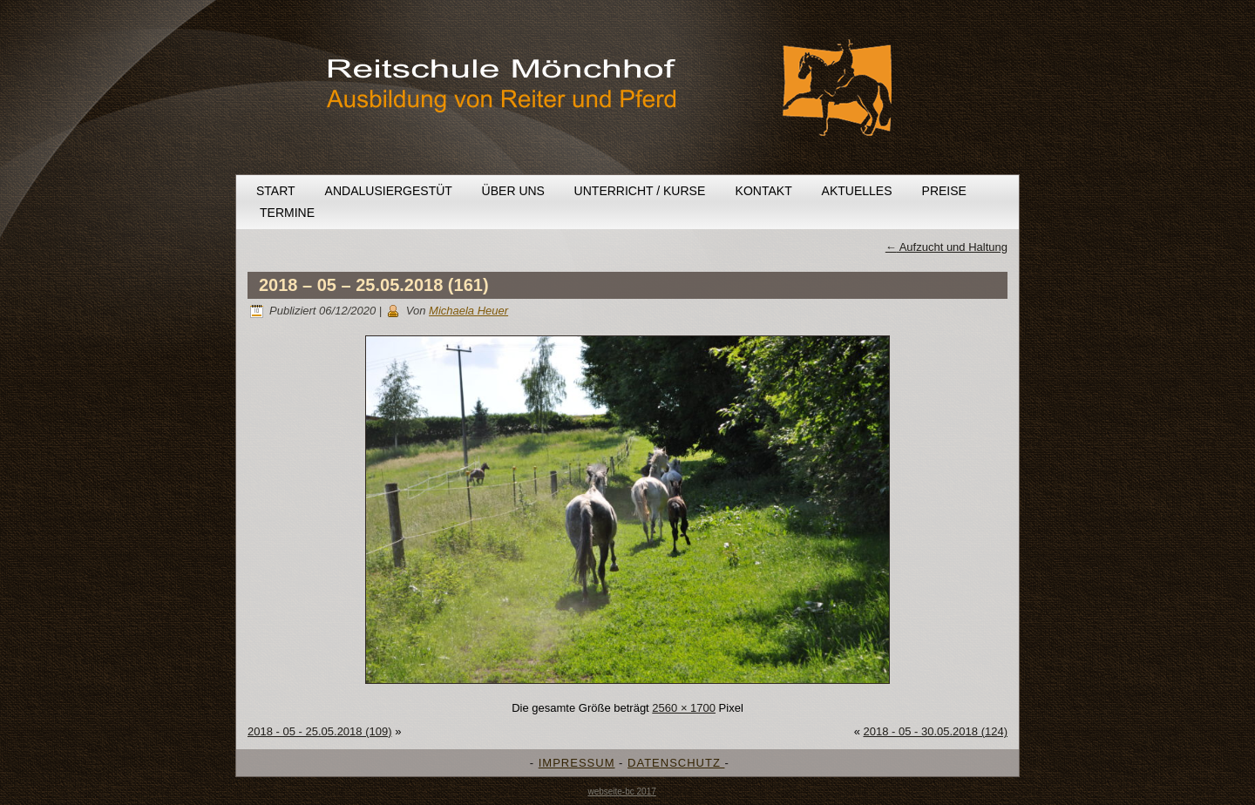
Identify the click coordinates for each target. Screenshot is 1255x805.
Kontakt (764, 191)
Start (275, 191)
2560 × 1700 (684, 707)
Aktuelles (857, 191)
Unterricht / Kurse (640, 191)
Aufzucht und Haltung (946, 247)
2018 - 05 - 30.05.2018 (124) (935, 731)
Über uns (513, 191)
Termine (287, 213)
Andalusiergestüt (388, 191)
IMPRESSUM (577, 762)
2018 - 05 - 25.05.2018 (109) (320, 731)
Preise (944, 191)
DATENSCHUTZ (676, 762)
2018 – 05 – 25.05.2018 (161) (374, 284)
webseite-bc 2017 (621, 791)
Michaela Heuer (468, 310)
